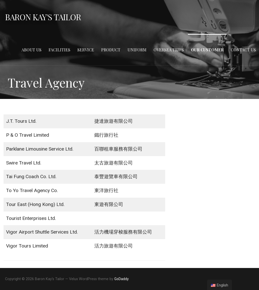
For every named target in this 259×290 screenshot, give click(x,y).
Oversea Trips (169, 49)
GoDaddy (121, 279)
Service (85, 49)
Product (110, 49)
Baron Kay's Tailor (43, 16)
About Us (31, 49)
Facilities (59, 49)
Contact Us (243, 49)
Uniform (136, 49)
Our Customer (207, 49)
